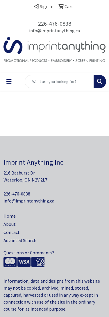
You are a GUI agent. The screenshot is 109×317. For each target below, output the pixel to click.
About (9, 224)
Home (9, 216)
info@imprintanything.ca (54, 31)
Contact (11, 232)
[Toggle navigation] (9, 82)
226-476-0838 (54, 23)
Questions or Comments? (28, 253)
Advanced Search (19, 240)
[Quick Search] (59, 81)
